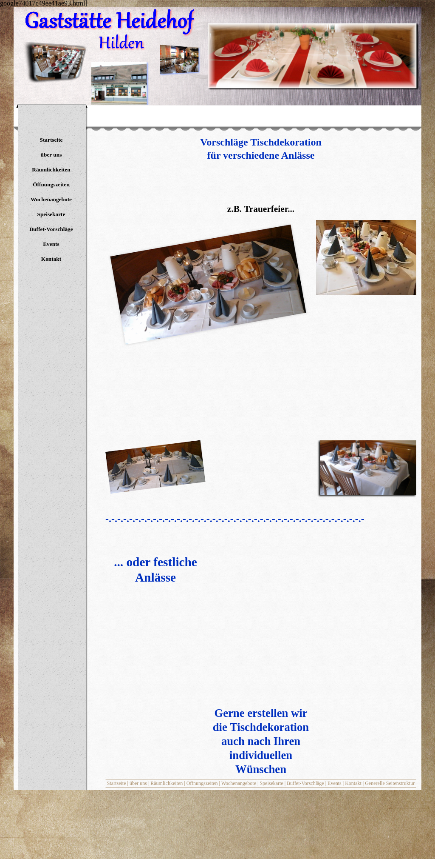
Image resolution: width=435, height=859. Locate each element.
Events (335, 783)
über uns (138, 783)
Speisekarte (271, 783)
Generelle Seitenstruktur (390, 783)
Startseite (116, 783)
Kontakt (353, 783)
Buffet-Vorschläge (305, 783)
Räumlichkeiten (166, 783)
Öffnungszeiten (202, 783)
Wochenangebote (238, 783)
